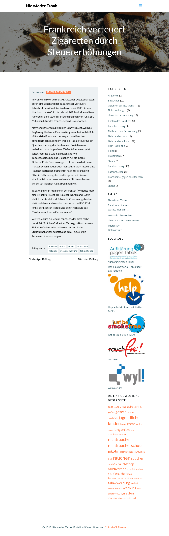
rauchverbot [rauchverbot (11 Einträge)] (117, 469)
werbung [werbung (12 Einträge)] (129, 488)
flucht (71, 246)
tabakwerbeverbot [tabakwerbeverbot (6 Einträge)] (134, 478)
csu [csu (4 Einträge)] (115, 407)
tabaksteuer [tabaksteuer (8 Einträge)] (115, 478)
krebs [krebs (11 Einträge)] (131, 424)
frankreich (82, 246)
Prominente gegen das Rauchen (125, 176)
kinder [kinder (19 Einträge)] (114, 423)
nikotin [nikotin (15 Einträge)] (113, 451)
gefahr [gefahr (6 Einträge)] (111, 412)
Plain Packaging (116, 145)
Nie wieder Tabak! (117, 200)
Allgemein (113, 95)
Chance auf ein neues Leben (123, 220)
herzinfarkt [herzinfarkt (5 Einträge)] (113, 418)
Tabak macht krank (118, 205)
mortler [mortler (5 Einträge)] (122, 434)
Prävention (114, 155)
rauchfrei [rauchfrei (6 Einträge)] (112, 464)
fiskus (62, 246)
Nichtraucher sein (117, 136)
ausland (53, 246)
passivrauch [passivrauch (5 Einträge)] (125, 452)
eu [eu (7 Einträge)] (140, 406)
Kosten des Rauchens (58, 92)
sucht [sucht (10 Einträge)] (121, 474)
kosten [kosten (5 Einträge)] (123, 424)
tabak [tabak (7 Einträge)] (129, 473)
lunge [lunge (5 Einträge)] (110, 430)
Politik (111, 150)
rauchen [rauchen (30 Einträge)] (122, 458)
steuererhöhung (68, 250)
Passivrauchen (116, 171)
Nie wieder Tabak (41, 5)
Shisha (111, 185)
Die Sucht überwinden (120, 215)
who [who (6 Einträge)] (139, 488)
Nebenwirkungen (117, 110)
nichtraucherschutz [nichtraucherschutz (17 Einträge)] (125, 445)
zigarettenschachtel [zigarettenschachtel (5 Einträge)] (117, 498)
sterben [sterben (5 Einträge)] (139, 469)
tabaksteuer (86, 250)
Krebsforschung (116, 126)
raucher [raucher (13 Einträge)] (137, 458)
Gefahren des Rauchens (121, 105)
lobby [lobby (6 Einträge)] (139, 424)
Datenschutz (115, 230)
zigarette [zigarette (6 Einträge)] (113, 493)
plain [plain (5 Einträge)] (110, 459)
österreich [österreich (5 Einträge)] (131, 498)
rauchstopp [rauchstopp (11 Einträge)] (126, 464)
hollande (53, 250)
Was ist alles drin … (118, 209)
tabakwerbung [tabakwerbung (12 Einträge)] (119, 483)
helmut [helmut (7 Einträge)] (131, 412)
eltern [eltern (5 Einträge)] (136, 407)
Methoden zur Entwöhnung (122, 131)
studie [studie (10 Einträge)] (112, 474)
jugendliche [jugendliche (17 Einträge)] (129, 417)
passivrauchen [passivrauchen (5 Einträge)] (138, 452)
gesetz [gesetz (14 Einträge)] (120, 411)
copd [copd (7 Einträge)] (110, 406)
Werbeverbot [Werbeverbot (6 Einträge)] (115, 488)
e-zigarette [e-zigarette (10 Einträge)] (125, 406)
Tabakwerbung (116, 166)
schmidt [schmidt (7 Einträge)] (130, 469)
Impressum (114, 225)
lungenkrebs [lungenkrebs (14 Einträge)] (124, 429)
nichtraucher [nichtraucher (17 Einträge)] (119, 439)
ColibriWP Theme (115, 527)
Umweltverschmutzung (120, 115)
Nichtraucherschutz (118, 141)
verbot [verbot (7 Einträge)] (134, 483)
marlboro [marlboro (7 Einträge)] (113, 434)
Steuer (111, 161)
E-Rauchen (114, 100)
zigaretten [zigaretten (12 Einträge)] (126, 493)
